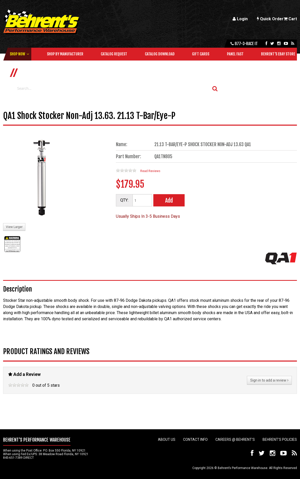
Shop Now (17, 54)
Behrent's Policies (280, 439)
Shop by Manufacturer (65, 54)
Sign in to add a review (269, 380)
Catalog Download (160, 54)
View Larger (14, 227)
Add (169, 200)
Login (240, 18)
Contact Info (195, 439)
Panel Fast (235, 54)
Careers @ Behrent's (235, 439)
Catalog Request (114, 54)
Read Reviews (150, 171)
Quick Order (270, 18)
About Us (166, 439)
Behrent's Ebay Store (278, 54)
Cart (290, 18)
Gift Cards (200, 54)
